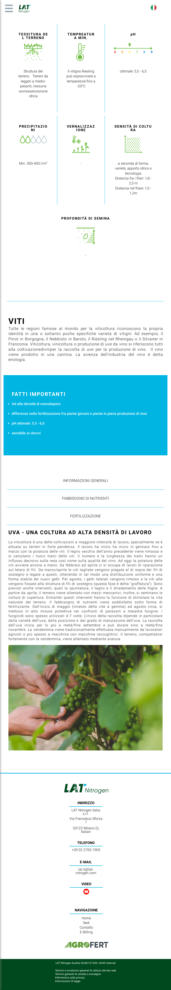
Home (86, 918)
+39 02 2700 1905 (86, 850)
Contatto (86, 927)
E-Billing (86, 932)
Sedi (86, 923)
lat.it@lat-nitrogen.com (86, 871)
